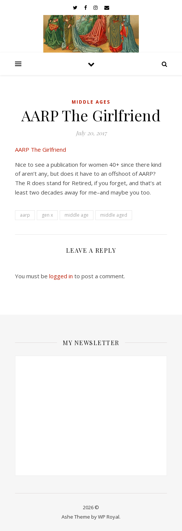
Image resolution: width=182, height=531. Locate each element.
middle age (77, 215)
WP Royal (108, 516)
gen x (47, 215)
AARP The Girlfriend (40, 149)
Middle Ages (91, 102)
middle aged (113, 215)
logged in (61, 276)
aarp (25, 215)
